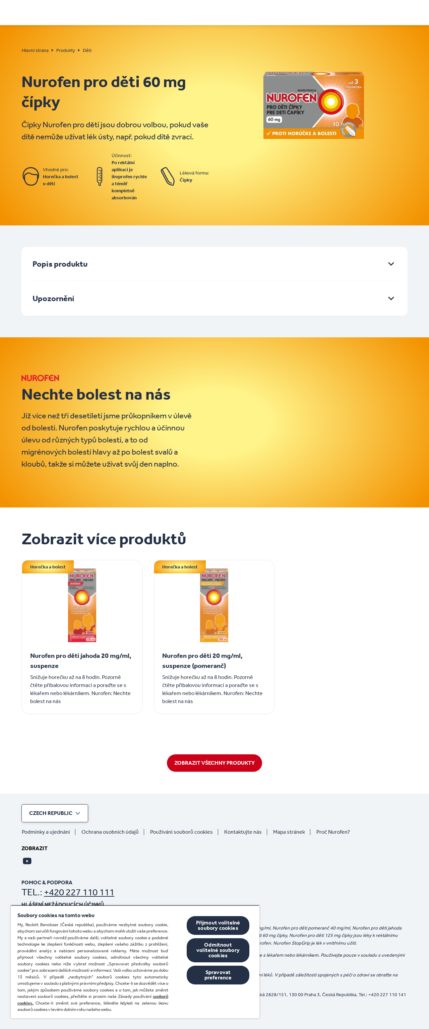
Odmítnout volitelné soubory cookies (218, 950)
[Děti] (252, 11)
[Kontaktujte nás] (245, 832)
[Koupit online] (324, 11)
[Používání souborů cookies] (184, 832)
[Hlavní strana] (44, 10)
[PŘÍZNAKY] (137, 12)
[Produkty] (280, 11)
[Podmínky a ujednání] (48, 832)
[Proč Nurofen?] (336, 832)
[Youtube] (27, 861)
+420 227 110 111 (79, 892)
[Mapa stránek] (292, 832)
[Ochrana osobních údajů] (112, 832)
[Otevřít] (403, 11)
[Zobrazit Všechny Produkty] (214, 763)
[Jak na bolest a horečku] (202, 11)
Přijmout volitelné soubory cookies (218, 925)
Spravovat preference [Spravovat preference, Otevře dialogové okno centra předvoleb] (218, 975)
